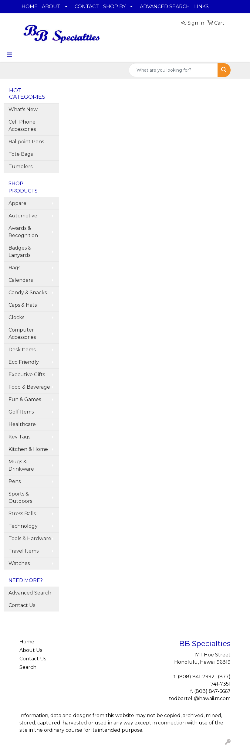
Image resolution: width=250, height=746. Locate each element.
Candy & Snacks (27, 292)
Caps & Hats (22, 305)
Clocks (16, 317)
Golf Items (21, 412)
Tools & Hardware (29, 538)
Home (26, 642)
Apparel (18, 203)
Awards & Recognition (23, 231)
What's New (23, 109)
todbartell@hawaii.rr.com (200, 698)
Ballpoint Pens (26, 142)
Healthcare (22, 424)
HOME (30, 6)
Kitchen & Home (28, 449)
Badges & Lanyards (19, 251)
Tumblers (20, 166)
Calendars (20, 280)
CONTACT (87, 6)
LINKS (201, 6)
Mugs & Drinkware (21, 465)
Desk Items (21, 350)
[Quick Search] (173, 70)
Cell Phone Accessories (22, 125)
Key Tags (19, 437)
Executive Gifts (26, 374)
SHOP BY (114, 6)
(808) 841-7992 (196, 677)
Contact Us (21, 605)
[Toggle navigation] (9, 55)
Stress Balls (22, 513)
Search (27, 667)
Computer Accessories (22, 333)
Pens (14, 481)
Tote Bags (20, 154)
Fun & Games (24, 399)
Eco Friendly (23, 362)
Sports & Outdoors (20, 497)
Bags (14, 268)
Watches (19, 563)
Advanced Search (29, 593)
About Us (30, 650)
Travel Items (23, 551)
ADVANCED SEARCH (165, 6)
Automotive (22, 216)
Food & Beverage (29, 387)
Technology (23, 526)
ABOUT (51, 6)
